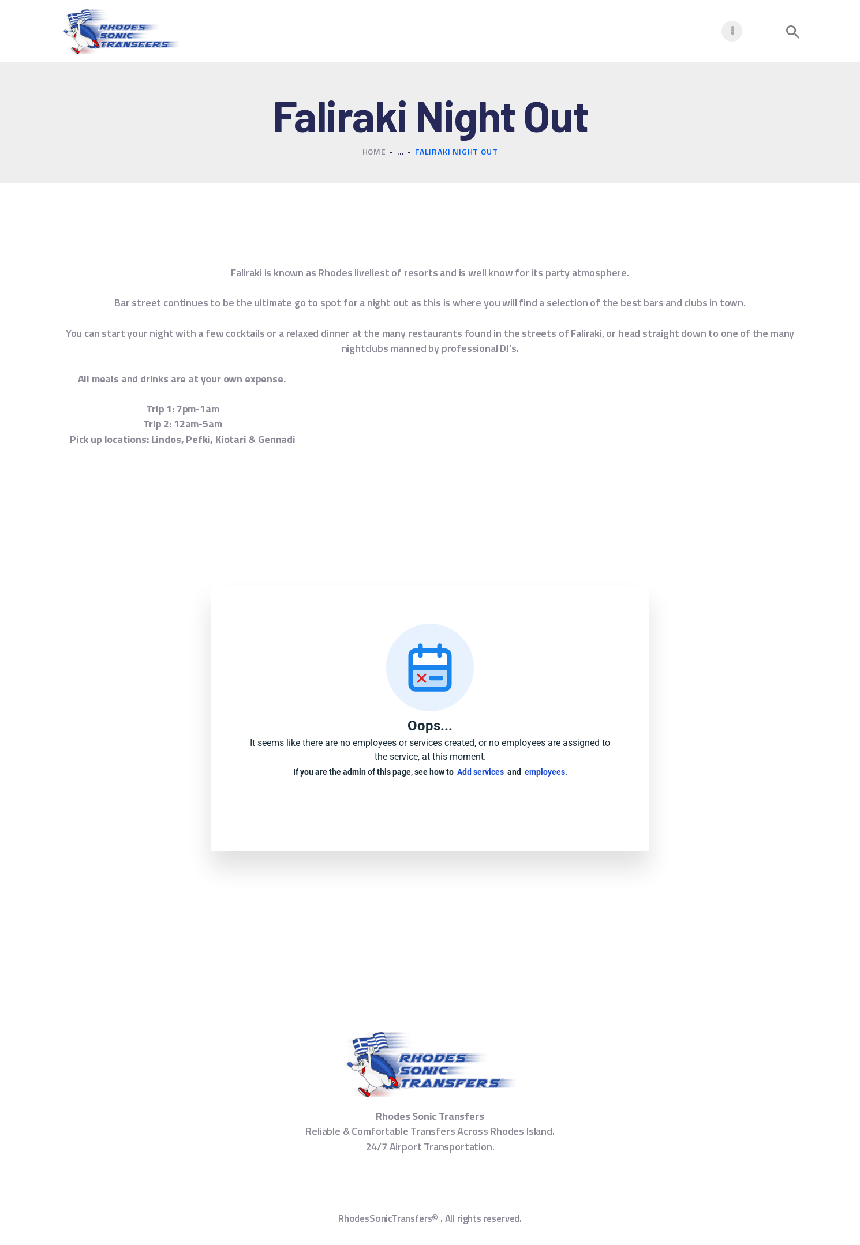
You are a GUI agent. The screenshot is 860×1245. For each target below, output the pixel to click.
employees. (546, 772)
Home (374, 151)
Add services (482, 772)
